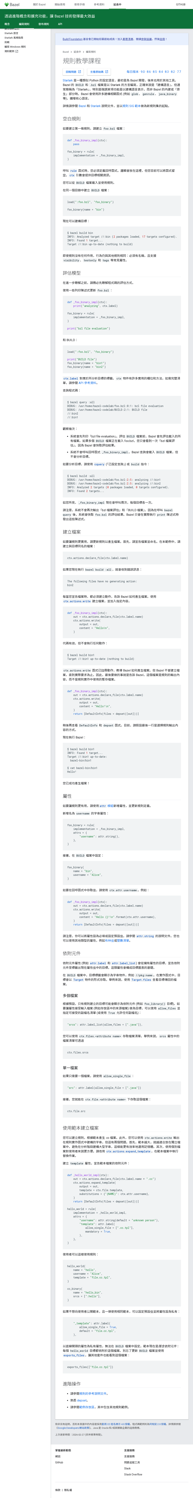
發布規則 (43, 24)
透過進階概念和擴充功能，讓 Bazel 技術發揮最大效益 (50, 16)
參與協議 (146, 39)
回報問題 (73, 71)
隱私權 (68, 1490)
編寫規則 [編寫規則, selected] (24, 24)
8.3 (167, 72)
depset (82, 1400)
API (60, 24)
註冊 (162, 39)
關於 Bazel (39, 4)
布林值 (109, 940)
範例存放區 (86, 1407)
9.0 (143, 72)
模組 (106, 806)
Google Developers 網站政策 (73, 1428)
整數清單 (123, 940)
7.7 (179, 72)
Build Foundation (73, 39)
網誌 (58, 1456)
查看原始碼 (99, 71)
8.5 (155, 72)
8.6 (149, 72)
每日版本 (133, 72)
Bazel (66, 51)
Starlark (68, 80)
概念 (7, 24)
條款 (58, 1490)
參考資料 (99, 4)
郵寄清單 (128, 39)
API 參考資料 (87, 383)
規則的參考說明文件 (92, 1393)
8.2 (173, 72)
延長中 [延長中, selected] (117, 4)
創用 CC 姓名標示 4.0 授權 (116, 1424)
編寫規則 (91, 51)
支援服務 (129, 1456)
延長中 (77, 51)
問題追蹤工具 (132, 1462)
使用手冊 (79, 4)
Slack (127, 1468)
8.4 (161, 72)
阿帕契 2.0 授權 (157, 1424)
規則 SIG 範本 (132, 106)
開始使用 (60, 4)
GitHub (180, 4)
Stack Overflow (133, 1474)
